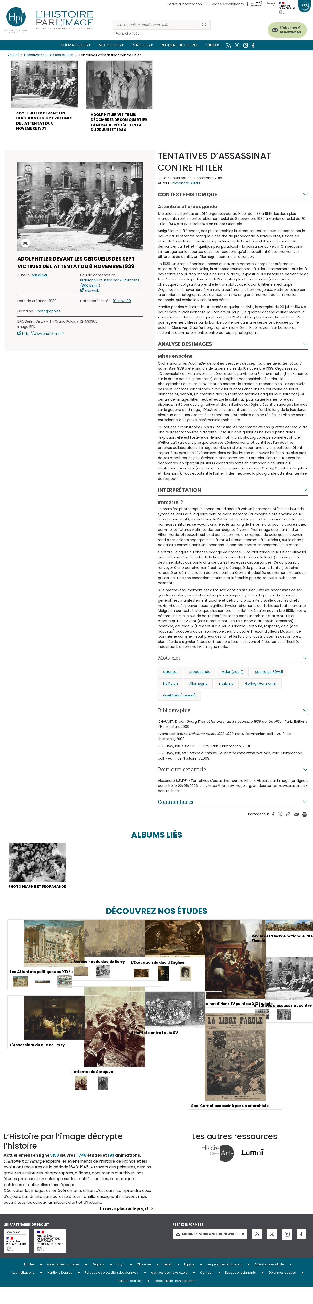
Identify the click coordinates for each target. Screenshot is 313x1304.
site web (92, 299)
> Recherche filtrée (126, 33)
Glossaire (144, 1281)
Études (29, 1281)
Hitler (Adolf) (233, 681)
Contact (206, 1289)
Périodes (140, 45)
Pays (120, 1281)
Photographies (48, 320)
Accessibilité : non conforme (175, 1297)
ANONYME (40, 284)
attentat (170, 681)
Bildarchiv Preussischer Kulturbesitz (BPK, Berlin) (109, 292)
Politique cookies (129, 1297)
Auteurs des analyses (63, 1281)
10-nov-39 (122, 310)
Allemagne (198, 692)
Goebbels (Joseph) (179, 704)
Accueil (13, 55)
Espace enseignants (227, 4)
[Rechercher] (155, 25)
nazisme (226, 692)
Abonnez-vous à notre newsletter (210, 1250)
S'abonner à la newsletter (286, 29)
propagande (199, 681)
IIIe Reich (170, 692)
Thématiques (74, 45)
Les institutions (23, 1289)
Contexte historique (187, 203)
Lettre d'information (185, 4)
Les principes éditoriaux (224, 1281)
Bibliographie (174, 719)
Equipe (189, 1281)
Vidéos (213, 45)
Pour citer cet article (182, 778)
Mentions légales (59, 1289)
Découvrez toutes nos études (50, 55)
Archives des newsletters (169, 1289)
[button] (44, 99)
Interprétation (179, 499)
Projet (167, 1281)
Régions (98, 1281)
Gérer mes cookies (282, 1289)
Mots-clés (109, 45)
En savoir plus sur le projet (124, 1225)
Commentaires (175, 811)
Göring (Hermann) (261, 692)
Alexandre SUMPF (186, 192)
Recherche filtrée (179, 45)
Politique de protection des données (111, 1289)
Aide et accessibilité (269, 1281)
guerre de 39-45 (269, 681)
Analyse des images (185, 353)
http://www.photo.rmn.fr (43, 343)
